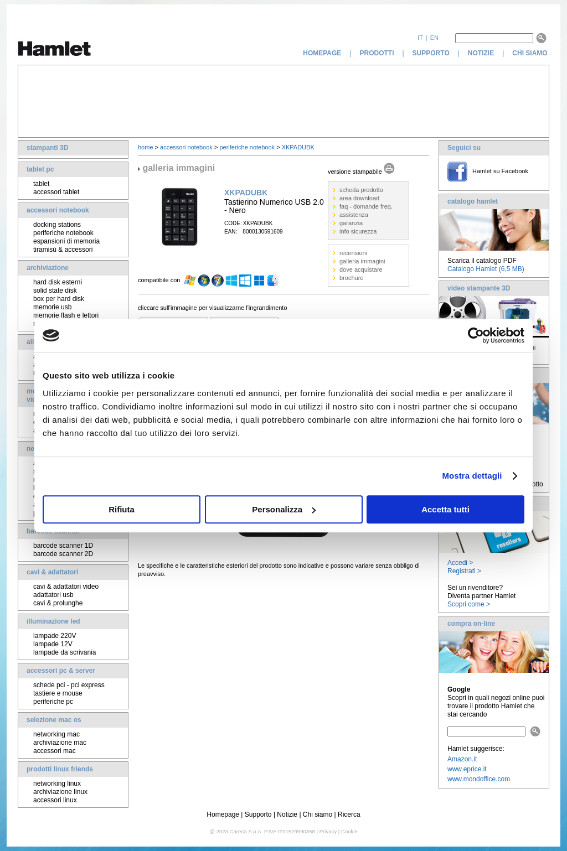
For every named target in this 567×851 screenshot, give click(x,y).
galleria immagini (362, 261)
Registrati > (464, 571)
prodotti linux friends (60, 769)
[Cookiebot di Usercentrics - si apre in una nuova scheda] (475, 335)
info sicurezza (358, 231)
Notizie (287, 814)
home (145, 147)
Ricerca (349, 814)
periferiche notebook (63, 233)
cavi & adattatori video (66, 586)
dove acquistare (361, 269)
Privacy (328, 831)
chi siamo (530, 53)
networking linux (57, 783)
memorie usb (52, 307)
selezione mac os (54, 720)
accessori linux (55, 800)
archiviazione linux (60, 792)
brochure (351, 277)
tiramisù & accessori (62, 249)
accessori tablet (56, 192)
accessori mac (54, 751)
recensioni (353, 253)
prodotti (376, 53)
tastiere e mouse (58, 693)
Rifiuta (122, 509)
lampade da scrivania (64, 652)
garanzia (351, 223)
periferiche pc (53, 701)
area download (359, 198)
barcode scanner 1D (63, 545)
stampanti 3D (47, 148)
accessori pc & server (61, 670)
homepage (322, 53)
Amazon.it (462, 759)
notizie (481, 53)
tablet (41, 184)
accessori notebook (58, 210)
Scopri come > (468, 604)
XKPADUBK (298, 147)
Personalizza (284, 509)
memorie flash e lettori (66, 315)
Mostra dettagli (472, 475)
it (420, 37)
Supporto (258, 814)
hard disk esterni (57, 282)
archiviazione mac (59, 742)
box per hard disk (58, 299)
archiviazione (48, 268)
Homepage (223, 814)
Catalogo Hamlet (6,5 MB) (485, 269)
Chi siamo (317, 814)
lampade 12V (53, 644)
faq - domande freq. (366, 206)
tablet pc (40, 169)
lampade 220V (54, 636)
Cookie (349, 831)
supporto (431, 53)
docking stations (57, 225)
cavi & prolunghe (58, 603)
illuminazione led (53, 621)
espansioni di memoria (66, 241)
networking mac (56, 734)
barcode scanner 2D (63, 554)
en (434, 37)
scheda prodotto (361, 189)
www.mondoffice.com (478, 779)
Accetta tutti (445, 509)
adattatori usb (53, 595)
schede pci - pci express (69, 685)
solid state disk (55, 290)
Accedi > (460, 563)
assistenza (353, 214)
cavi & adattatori (52, 572)
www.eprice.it (467, 769)
